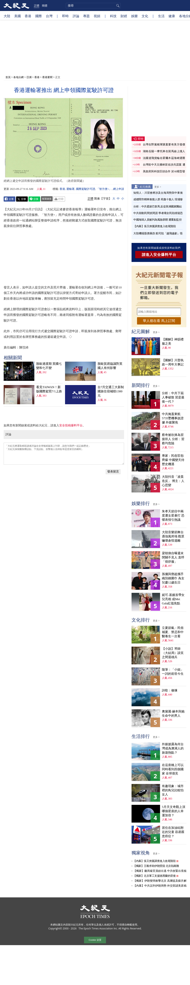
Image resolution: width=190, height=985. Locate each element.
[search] (93, 5)
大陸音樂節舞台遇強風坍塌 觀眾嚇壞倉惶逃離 (173, 536)
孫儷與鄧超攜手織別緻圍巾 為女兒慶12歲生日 (173, 578)
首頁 (8, 77)
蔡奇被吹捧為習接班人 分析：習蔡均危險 (173, 439)
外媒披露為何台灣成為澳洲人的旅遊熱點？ (173, 748)
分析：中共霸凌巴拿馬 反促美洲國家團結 (157, 206)
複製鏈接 (47, 198)
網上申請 (118, 188)
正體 (36, 5)
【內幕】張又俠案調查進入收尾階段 (154, 226)
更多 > (157, 186)
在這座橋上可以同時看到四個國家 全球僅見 (173, 769)
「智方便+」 (104, 188)
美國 (17, 16)
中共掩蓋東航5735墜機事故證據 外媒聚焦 (173, 418)
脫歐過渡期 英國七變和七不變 (49, 366)
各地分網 (18, 77)
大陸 (7, 16)
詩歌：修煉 (169, 690)
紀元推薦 (145, 186)
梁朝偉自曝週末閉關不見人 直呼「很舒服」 (173, 557)
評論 (76, 16)
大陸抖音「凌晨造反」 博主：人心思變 (173, 481)
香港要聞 (47, 77)
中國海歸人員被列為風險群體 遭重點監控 (157, 219)
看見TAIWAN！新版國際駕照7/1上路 (49, 389)
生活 (161, 16)
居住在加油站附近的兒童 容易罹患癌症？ (173, 832)
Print (59, 199)
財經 (124, 16)
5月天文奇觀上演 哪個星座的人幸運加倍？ (173, 811)
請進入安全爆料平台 (159, 255)
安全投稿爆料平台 (71, 425)
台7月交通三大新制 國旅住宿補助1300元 (111, 391)
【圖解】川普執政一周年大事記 (173, 362)
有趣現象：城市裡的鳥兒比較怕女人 (173, 790)
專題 (86, 16)
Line (34, 199)
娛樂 (134, 16)
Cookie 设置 (95, 940)
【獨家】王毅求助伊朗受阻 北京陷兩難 (156, 865)
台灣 (49, 16)
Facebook (9, 199)
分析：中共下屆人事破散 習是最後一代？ (173, 397)
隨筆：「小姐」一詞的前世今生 (173, 672)
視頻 (97, 16)
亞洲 (29, 77)
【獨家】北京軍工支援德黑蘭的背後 (154, 875)
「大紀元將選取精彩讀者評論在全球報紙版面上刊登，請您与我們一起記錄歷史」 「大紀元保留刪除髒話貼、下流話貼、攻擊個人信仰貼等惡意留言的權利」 (64, 454)
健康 (171, 16)
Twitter (22, 199)
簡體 (44, 5)
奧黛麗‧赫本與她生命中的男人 (173, 713)
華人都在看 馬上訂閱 (159, 321)
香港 (28, 16)
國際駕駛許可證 (85, 188)
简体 (97, 198)
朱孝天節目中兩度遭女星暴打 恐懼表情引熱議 (173, 515)
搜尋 (117, 5)
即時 (65, 16)
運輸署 (70, 188)
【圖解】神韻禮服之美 (173, 341)
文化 (145, 16)
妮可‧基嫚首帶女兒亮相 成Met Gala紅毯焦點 (173, 599)
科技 (113, 16)
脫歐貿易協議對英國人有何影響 (110, 366)
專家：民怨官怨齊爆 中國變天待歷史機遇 (173, 460)
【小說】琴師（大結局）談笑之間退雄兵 (173, 653)
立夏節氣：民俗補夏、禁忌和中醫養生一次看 (173, 632)
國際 (38, 16)
